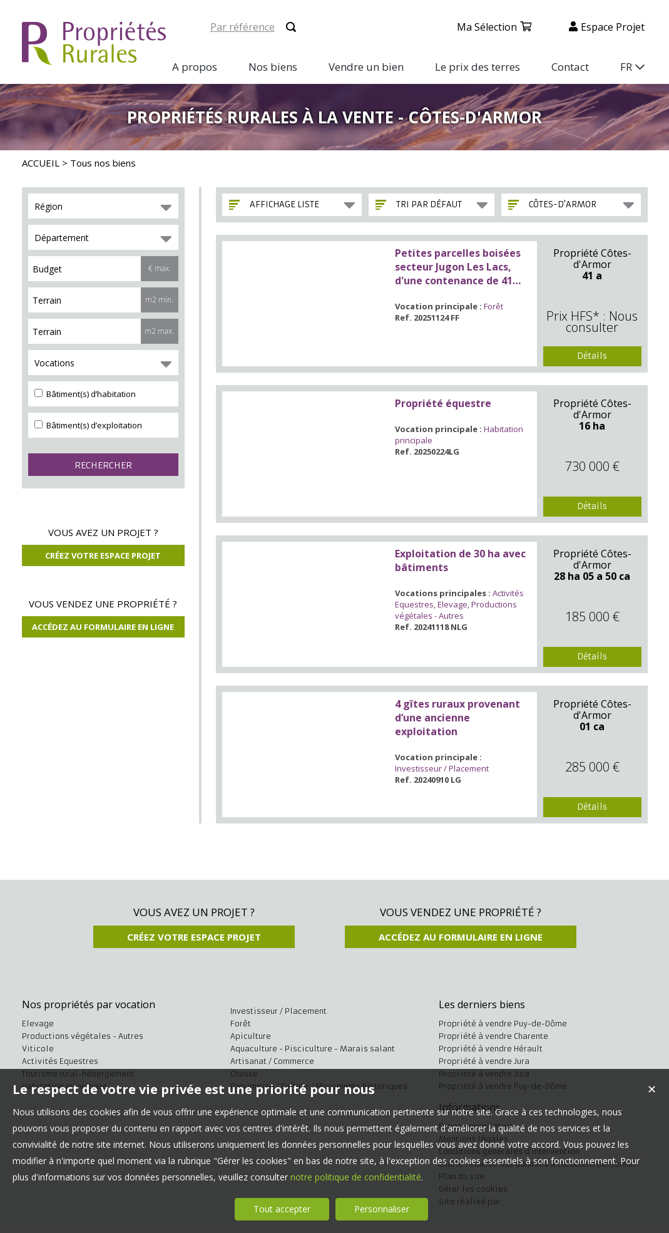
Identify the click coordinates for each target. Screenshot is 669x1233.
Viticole (38, 1048)
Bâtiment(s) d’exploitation (88, 425)
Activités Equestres (60, 1061)
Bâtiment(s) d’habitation (85, 394)
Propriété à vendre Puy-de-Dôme (503, 1023)
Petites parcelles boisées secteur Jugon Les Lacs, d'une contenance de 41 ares (458, 266)
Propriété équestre (443, 403)
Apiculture (250, 1036)
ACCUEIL (40, 163)
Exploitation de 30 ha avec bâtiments (460, 560)
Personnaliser (381, 1209)
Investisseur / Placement (442, 768)
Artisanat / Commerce (272, 1061)
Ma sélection (487, 27)
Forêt (493, 306)
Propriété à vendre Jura (484, 1061)
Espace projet (613, 27)
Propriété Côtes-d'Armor (592, 258)
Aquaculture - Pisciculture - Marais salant (312, 1048)
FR (626, 66)
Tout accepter (281, 1209)
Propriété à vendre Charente (493, 1036)
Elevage (452, 604)
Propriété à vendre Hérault (491, 1048)
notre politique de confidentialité (355, 1177)
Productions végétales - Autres (456, 610)
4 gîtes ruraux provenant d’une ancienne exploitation (457, 717)
